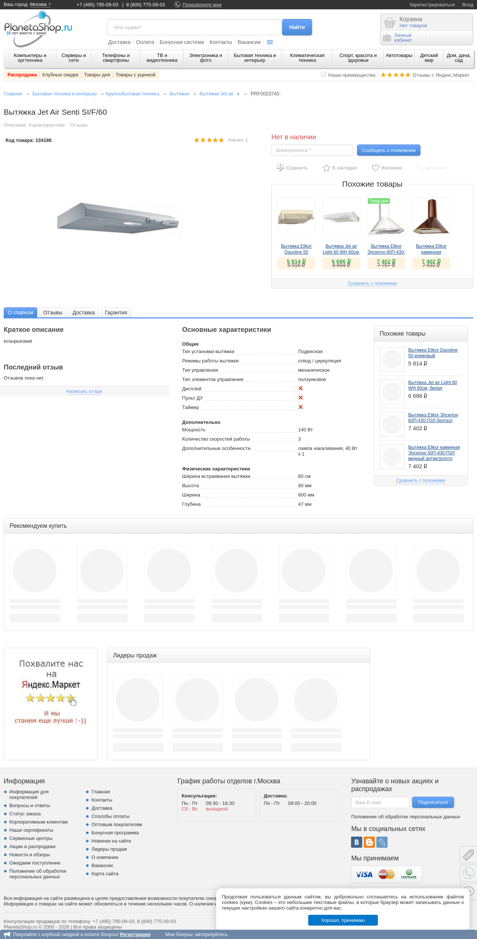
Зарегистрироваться (432, 4)
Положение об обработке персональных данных (37, 873)
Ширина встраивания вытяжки (216, 476)
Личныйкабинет (397, 37)
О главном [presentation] (20, 312)
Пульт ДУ (192, 398)
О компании (104, 857)
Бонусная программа (115, 832)
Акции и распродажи (32, 846)
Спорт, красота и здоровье (358, 58)
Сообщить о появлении (389, 150)
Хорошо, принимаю (343, 920)
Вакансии (249, 42)
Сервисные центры (31, 838)
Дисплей (192, 388)
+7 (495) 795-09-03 (98, 4)
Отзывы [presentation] (52, 312)
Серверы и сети (73, 58)
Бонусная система (181, 42)
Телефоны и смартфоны (116, 58)
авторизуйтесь (211, 934)
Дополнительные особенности (216, 448)
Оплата (145, 42)
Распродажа (22, 74)
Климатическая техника (307, 58)
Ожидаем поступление (35, 863)
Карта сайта (104, 873)
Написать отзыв (84, 391)
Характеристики (46, 125)
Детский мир (429, 58)
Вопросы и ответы (29, 805)
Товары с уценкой (135, 74)
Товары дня (97, 74)
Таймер (190, 407)
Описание (15, 125)
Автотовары (399, 55)
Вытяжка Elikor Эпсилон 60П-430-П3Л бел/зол (386, 252)
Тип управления (200, 370)
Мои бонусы (178, 934)
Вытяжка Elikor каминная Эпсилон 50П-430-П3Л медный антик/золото (434, 453)
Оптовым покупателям (116, 824)
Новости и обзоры (29, 854)
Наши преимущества (352, 75)
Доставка (119, 42)
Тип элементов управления (212, 379)
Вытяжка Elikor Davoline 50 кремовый (296, 252)
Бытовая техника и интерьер (255, 58)
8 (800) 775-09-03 (145, 4)
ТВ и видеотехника (162, 58)
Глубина (191, 504)
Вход (467, 4)
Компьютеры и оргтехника (30, 58)
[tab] (20, 312)
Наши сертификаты (31, 830)
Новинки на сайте (111, 841)
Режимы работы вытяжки (210, 361)
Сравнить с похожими (372, 283)
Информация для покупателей (28, 794)
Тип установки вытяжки (208, 351)
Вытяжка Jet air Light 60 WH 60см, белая (341, 252)
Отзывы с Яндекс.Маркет (441, 75)
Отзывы (79, 125)
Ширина (191, 495)
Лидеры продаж (109, 849)
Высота (190, 485)
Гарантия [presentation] (116, 312)
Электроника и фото (205, 58)
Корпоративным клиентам (38, 822)
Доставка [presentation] (83, 312)
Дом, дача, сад (459, 58)
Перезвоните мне (202, 4)
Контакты (220, 42)
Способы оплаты (110, 816)
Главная (13, 93)
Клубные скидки (60, 74)
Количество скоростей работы (216, 439)
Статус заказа (25, 813)
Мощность (194, 429)
